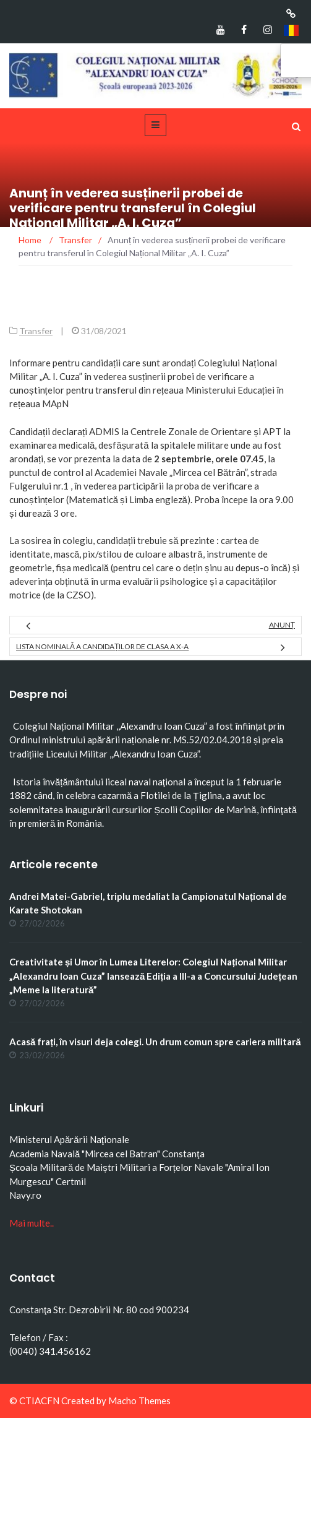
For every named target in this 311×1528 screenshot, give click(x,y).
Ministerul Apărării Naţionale (69, 1139)
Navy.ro (25, 1195)
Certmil (71, 1181)
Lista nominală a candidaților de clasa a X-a (102, 646)
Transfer (36, 331)
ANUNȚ (282, 624)
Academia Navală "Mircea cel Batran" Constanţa (107, 1153)
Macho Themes (139, 1400)
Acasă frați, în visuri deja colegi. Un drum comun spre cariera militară (155, 1041)
